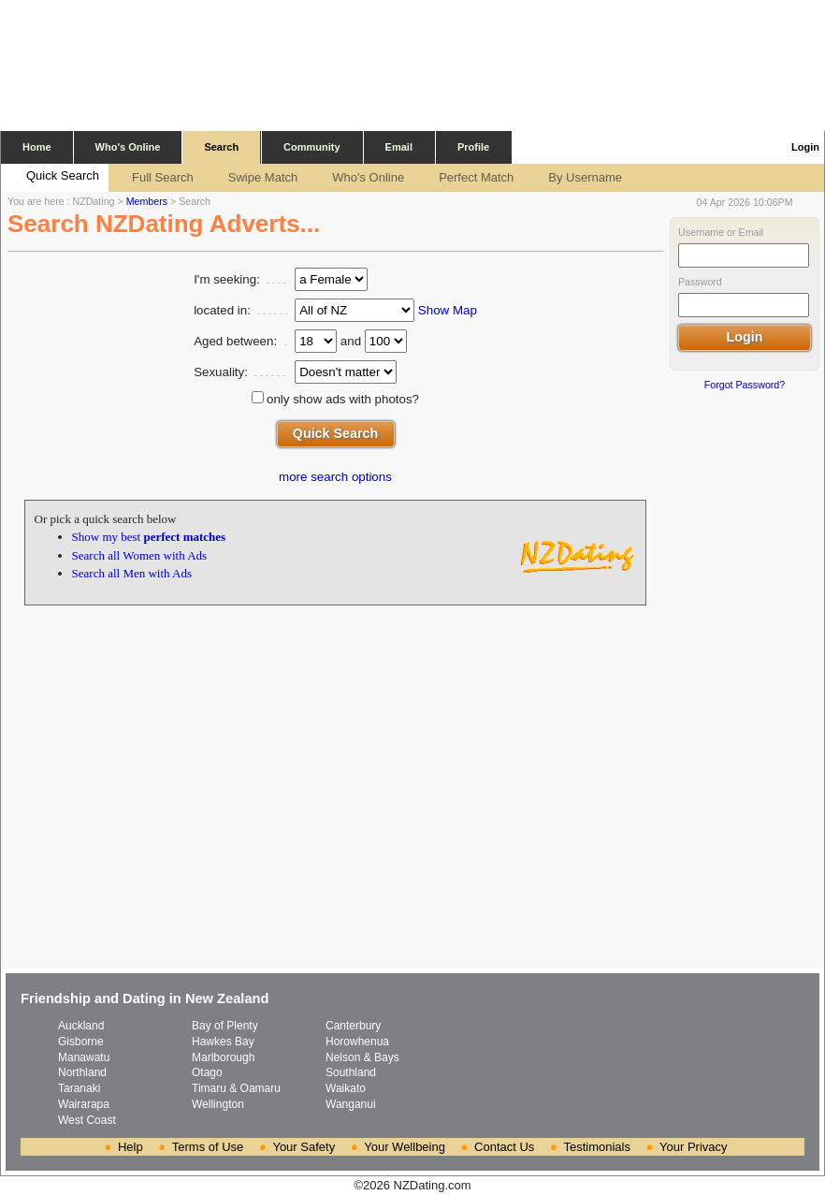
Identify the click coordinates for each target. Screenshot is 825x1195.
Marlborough (223, 1057)
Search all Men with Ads (132, 573)
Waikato (346, 1088)
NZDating (94, 201)
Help (130, 1147)
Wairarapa (83, 1104)
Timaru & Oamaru (236, 1088)
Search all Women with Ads (140, 555)
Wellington (218, 1104)
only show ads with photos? (343, 399)
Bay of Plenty (225, 1025)
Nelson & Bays (362, 1057)
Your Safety (303, 1147)
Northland (82, 1072)
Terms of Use (208, 1147)
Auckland (81, 1025)
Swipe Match (253, 177)
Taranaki (79, 1088)
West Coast (87, 1120)
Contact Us (504, 1147)
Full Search (153, 177)
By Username (575, 177)
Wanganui (351, 1104)
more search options (335, 477)
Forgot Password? (744, 384)
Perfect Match (467, 177)
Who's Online (358, 177)
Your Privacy (693, 1147)
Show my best (149, 537)
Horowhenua (357, 1041)
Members (146, 201)
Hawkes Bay (223, 1041)
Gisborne (81, 1041)
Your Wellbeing (404, 1147)
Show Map (447, 310)
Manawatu (83, 1057)
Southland (351, 1072)
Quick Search (53, 176)
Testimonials (596, 1147)
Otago (207, 1072)
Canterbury (353, 1025)
